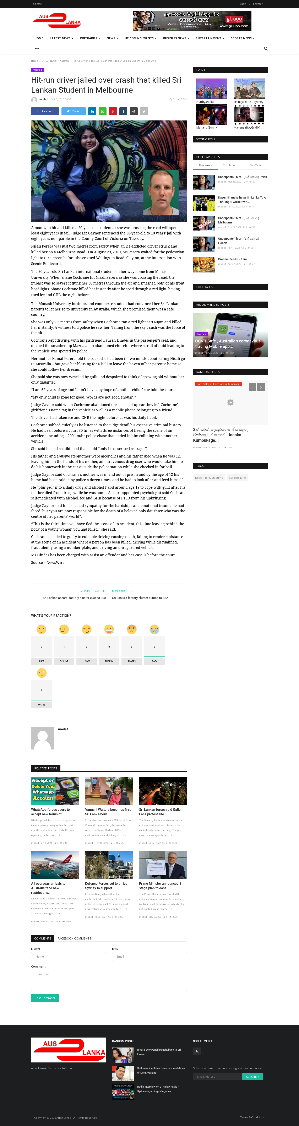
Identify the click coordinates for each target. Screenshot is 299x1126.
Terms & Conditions (252, 1117)
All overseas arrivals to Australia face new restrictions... (48, 888)
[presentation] (252, 387)
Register (258, 4)
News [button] (112, 38)
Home (38, 38)
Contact (37, 4)
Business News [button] (176, 38)
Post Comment (45, 998)
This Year (255, 165)
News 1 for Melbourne (209, 478)
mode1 (39, 100)
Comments (42, 938)
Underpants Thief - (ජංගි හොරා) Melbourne (238, 220)
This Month (230, 165)
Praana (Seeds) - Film (232, 259)
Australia (65, 60)
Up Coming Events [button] (141, 38)
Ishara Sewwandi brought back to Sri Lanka (159, 1052)
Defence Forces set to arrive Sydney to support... (106, 886)
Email (116, 949)
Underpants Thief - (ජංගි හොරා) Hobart (238, 241)
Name (35, 949)
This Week (205, 165)
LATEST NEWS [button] (61, 38)
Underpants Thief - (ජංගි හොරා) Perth (242, 177)
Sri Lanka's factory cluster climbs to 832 (140, 598)
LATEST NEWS (49, 60)
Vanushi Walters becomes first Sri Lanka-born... (108, 812)
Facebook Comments (74, 938)
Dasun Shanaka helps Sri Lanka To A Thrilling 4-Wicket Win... (242, 200)
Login (243, 4)
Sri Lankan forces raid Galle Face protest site (160, 812)
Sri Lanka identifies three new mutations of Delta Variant (161, 1070)
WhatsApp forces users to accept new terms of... (50, 812)
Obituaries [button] (90, 38)
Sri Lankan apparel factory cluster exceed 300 (74, 598)
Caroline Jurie (237, 478)
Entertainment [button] (210, 38)
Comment (38, 966)
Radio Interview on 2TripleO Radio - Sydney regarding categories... (158, 1089)
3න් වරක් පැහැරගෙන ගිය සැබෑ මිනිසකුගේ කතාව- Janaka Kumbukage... (220, 435)
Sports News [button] (243, 38)
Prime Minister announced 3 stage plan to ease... (160, 886)
